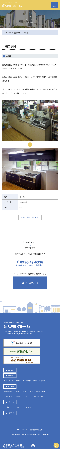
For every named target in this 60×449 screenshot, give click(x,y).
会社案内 (11, 370)
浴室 (17, 391)
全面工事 (8, 391)
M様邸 (26, 33)
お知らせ (11, 402)
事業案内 (11, 375)
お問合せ (11, 413)
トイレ (27, 396)
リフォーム (9, 380)
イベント (19, 407)
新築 (19, 380)
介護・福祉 (41, 391)
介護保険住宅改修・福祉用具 (35, 380)
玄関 (31, 391)
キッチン (8, 396)
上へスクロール (56, 446)
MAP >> (39, 331)
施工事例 (17, 33)
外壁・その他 (38, 396)
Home (8, 33)
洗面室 (18, 396)
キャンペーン (31, 407)
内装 (24, 391)
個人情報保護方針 (36, 430)
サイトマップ (22, 430)
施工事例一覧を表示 (30, 217)
